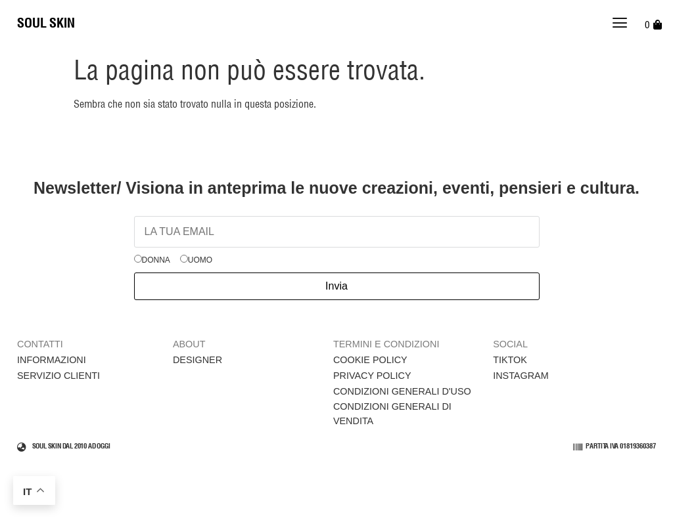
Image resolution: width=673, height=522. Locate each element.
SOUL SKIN (46, 23)
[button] (620, 24)
